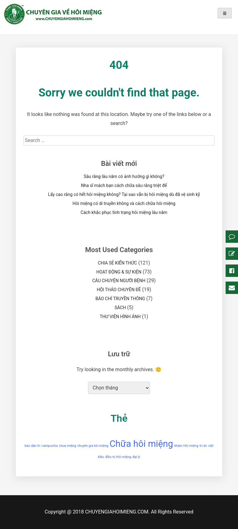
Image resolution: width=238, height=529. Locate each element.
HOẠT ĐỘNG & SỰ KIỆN (119, 271)
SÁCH (120, 307)
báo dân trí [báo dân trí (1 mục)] (32, 446)
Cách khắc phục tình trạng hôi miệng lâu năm (124, 212)
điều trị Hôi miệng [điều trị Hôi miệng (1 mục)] (118, 457)
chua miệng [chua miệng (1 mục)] (67, 446)
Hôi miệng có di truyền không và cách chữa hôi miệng (124, 203)
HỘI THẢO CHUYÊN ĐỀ (119, 289)
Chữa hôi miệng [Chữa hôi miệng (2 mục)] (141, 443)
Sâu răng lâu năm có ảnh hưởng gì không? (124, 176)
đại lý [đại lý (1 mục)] (136, 457)
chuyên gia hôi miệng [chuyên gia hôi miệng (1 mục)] (92, 446)
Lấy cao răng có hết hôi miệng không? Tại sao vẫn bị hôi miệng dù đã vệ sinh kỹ (124, 194)
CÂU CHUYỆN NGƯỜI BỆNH (119, 280)
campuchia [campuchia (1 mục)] (50, 446)
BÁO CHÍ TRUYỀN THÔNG (120, 298)
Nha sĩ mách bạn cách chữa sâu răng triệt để (124, 185)
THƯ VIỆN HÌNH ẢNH (120, 316)
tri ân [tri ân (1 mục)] (203, 446)
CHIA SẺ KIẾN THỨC (117, 262)
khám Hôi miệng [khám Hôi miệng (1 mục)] (186, 446)
